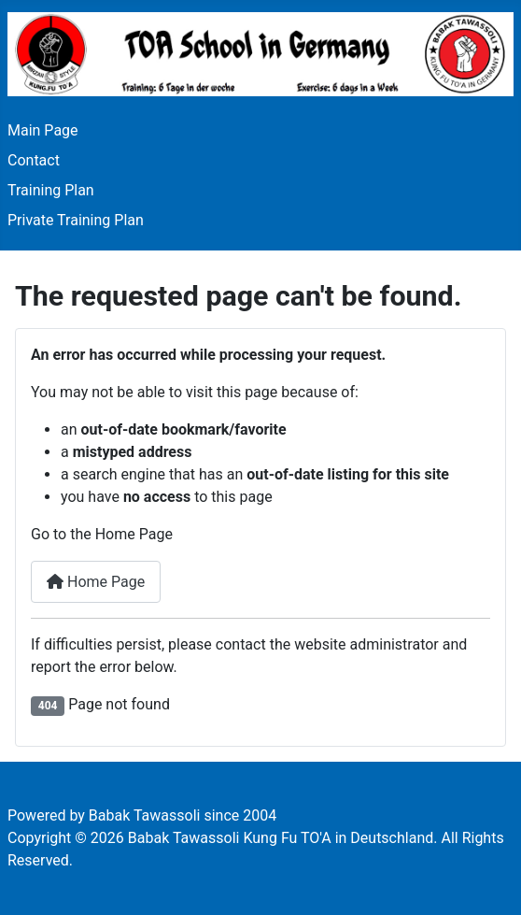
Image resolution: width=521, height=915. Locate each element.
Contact (33, 160)
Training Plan (50, 190)
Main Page (42, 130)
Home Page (96, 582)
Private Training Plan (75, 220)
